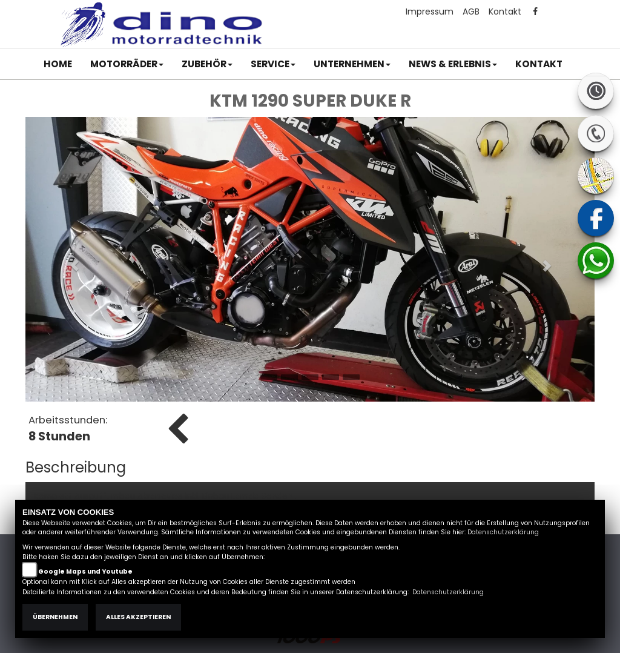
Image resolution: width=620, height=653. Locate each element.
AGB (471, 11)
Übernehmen (55, 617)
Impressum (429, 11)
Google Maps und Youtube (85, 571)
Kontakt (505, 11)
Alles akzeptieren (138, 617)
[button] (127, 64)
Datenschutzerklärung (503, 532)
